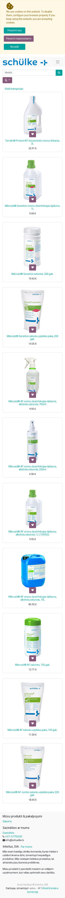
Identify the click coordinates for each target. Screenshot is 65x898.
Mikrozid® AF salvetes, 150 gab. (32, 664)
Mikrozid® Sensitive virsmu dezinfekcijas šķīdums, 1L (32, 207)
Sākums (7, 821)
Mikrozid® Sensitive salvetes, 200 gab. (32, 274)
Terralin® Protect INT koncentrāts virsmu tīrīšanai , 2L (32, 142)
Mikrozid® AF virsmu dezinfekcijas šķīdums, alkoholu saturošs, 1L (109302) (32, 533)
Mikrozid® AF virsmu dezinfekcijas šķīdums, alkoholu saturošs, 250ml (32, 468)
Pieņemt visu (14, 30)
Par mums (26, 846)
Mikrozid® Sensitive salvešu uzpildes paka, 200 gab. (32, 338)
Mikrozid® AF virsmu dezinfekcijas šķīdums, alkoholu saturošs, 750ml (32, 403)
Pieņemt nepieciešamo (18, 38)
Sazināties (8, 832)
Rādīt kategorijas (14, 88)
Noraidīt (14, 46)
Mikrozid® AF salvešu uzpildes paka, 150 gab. (32, 730)
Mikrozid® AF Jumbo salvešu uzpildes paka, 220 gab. (32, 794)
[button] (7, 80)
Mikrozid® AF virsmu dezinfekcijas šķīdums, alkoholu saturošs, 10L (32, 598)
